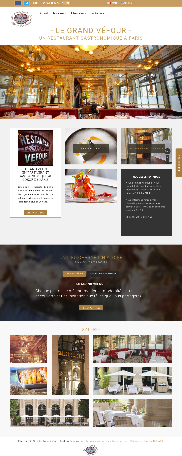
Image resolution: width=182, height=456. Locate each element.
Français (113, 3)
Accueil (44, 13)
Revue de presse (95, 441)
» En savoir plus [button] (91, 308)
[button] (13, 82)
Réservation (78, 13)
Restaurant (60, 13)
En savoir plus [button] (35, 213)
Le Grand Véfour (74, 273)
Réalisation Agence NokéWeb (147, 441)
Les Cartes (97, 13)
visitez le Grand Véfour (146, 148)
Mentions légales (117, 441)
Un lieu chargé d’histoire (103, 273)
